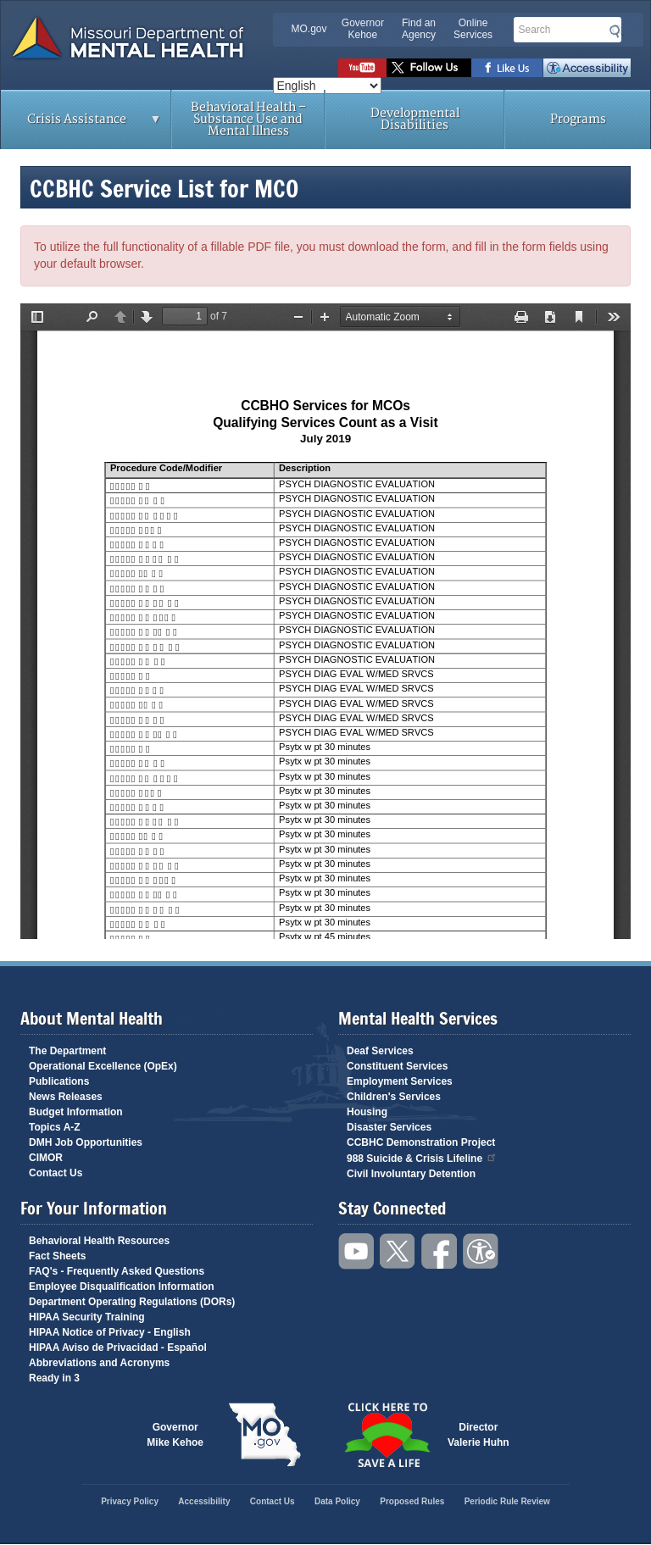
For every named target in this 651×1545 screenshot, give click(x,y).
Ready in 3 (54, 1378)
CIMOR (46, 1158)
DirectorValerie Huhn (478, 1434)
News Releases (66, 1097)
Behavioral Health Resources (99, 1241)
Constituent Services (397, 1066)
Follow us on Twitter (429, 67)
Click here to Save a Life (387, 1435)
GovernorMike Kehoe (175, 1434)
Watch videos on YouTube (362, 67)
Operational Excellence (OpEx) (103, 1066)
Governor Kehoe (363, 29)
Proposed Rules (412, 1501)
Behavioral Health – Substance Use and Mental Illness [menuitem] (248, 119)
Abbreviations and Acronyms (99, 1363)
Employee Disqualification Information (121, 1286)
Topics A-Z (55, 1127)
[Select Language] (327, 85)
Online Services (472, 29)
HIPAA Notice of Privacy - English (110, 1332)
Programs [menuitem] (578, 119)
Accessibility (587, 67)
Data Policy (337, 1501)
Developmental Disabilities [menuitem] (414, 119)
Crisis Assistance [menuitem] (81, 124)
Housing (367, 1112)
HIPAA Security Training (87, 1317)
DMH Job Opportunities (85, 1142)
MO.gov (309, 29)
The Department (67, 1051)
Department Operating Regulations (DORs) (132, 1302)
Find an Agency (419, 29)
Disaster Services (389, 1127)
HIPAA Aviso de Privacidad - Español (118, 1347)
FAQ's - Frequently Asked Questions (116, 1271)
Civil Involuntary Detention (411, 1174)
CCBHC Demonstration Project (421, 1142)
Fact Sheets (57, 1256)
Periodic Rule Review (507, 1501)
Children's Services (394, 1097)
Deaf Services (380, 1051)
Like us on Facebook (507, 67)
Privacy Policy (130, 1501)
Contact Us (55, 1173)
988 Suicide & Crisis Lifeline (422, 1157)
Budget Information (76, 1112)
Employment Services (400, 1081)
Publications (59, 1081)
